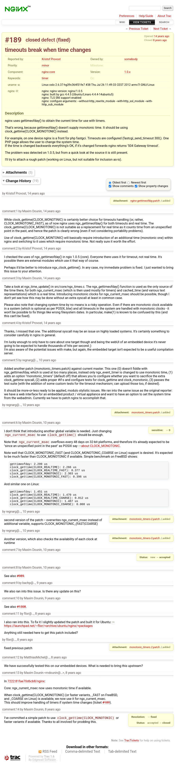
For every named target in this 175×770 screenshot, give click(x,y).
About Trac (164, 16)
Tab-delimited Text (122, 758)
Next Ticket (160, 29)
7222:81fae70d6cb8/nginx (26, 688)
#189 (13, 40)
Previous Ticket (138, 29)
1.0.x (127, 72)
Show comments (123, 186)
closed (33, 40)
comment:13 (10, 679)
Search (164, 22)
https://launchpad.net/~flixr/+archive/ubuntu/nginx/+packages (59, 630)
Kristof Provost (51, 59)
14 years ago (161, 36)
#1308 (21, 613)
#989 (20, 583)
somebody (131, 59)
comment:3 (10, 278)
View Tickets (142, 22)
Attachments (19, 172)
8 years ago (160, 40)
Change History (22, 180)
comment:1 (10, 211)
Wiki (122, 22)
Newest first (138, 182)
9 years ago (44, 589)
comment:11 (10, 620)
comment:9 (10, 589)
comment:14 (10, 716)
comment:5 (10, 360)
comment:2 (10, 248)
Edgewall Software (44, 766)
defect (48, 40)
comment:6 (10, 423)
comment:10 (10, 605)
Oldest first (119, 182)
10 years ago (47, 360)
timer (45, 78)
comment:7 (10, 556)
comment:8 (10, 574)
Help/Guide (146, 16)
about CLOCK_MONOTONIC (99, 447)
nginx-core (48, 72)
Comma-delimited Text (82, 758)
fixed (63, 40)
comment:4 (10, 323)
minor (45, 65)
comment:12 (10, 664)
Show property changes (153, 186)
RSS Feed (50, 758)
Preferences (126, 16)
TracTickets (131, 747)
